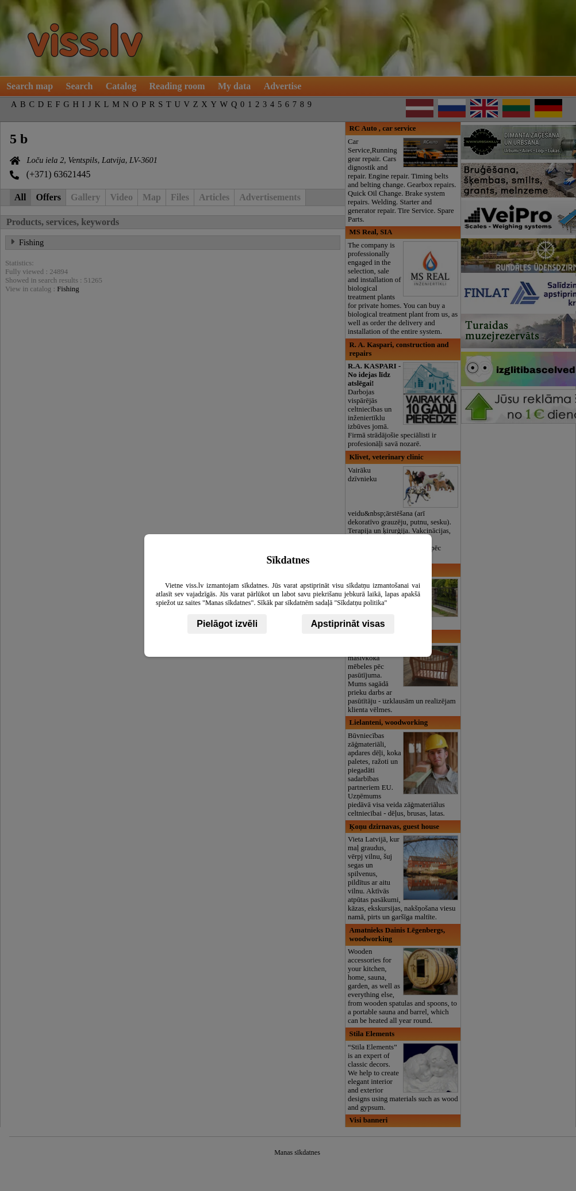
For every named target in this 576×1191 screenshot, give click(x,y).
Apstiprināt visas (348, 624)
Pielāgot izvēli (227, 624)
